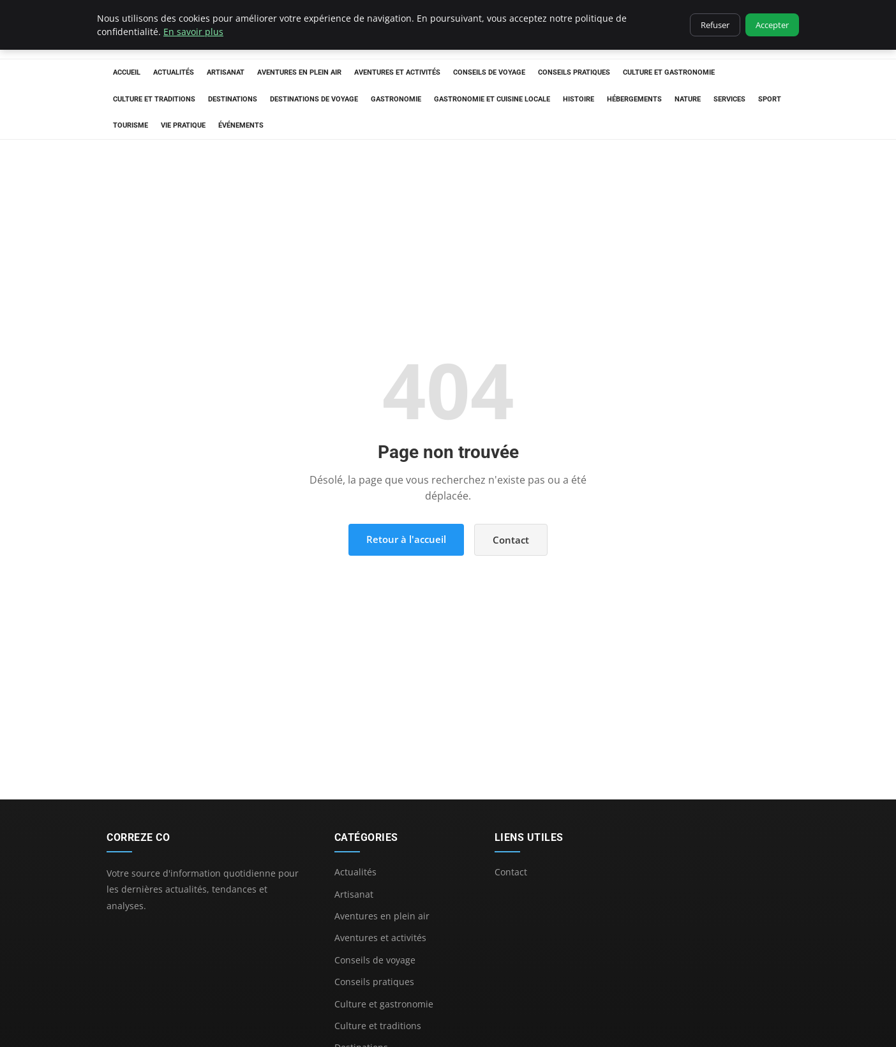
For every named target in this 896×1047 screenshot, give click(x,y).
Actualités (173, 72)
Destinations (232, 99)
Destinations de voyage (314, 99)
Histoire (578, 99)
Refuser (715, 25)
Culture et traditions (154, 99)
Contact (511, 539)
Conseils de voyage (489, 72)
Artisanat (225, 72)
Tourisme (130, 125)
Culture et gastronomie (669, 72)
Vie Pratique (183, 125)
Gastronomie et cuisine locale (492, 99)
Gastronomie (396, 99)
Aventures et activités (397, 72)
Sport (769, 99)
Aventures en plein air (299, 72)
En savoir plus (193, 32)
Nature (688, 99)
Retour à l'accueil (406, 539)
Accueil (126, 72)
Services (729, 99)
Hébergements (634, 99)
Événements (241, 125)
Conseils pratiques (574, 72)
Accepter (772, 25)
